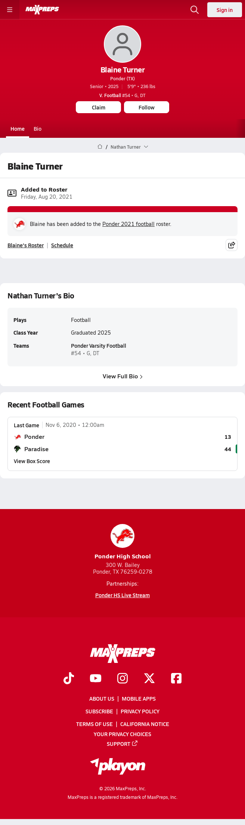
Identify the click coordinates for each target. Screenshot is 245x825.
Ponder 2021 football (128, 223)
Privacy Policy (140, 711)
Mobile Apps (139, 698)
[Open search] (194, 9)
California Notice (144, 724)
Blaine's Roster (25, 245)
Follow (147, 107)
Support (122, 743)
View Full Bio (123, 376)
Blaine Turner (122, 69)
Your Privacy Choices (122, 734)
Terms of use (94, 724)
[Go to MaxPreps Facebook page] (176, 679)
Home (17, 128)
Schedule (62, 245)
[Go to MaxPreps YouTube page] (96, 679)
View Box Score (32, 461)
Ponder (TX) (122, 78)
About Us (101, 698)
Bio (37, 128)
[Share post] (232, 245)
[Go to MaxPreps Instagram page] (122, 679)
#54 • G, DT (122, 95)
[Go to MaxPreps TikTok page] (69, 679)
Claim (98, 107)
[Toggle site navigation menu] (9, 9)
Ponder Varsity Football (98, 346)
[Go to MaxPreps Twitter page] (149, 679)
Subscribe (99, 711)
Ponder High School (122, 542)
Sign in (225, 9)
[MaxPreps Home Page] (100, 147)
